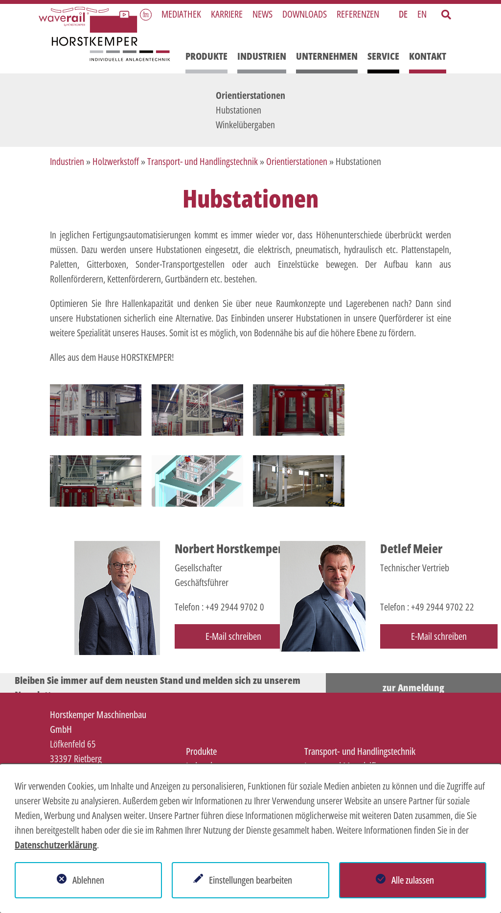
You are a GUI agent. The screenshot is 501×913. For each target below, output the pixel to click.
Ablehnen (88, 880)
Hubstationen (238, 110)
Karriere (227, 14)
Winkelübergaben (245, 124)
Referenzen (358, 14)
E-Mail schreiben (233, 636)
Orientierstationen (250, 95)
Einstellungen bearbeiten (250, 880)
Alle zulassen (412, 880)
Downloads (304, 14)
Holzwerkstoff (115, 161)
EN (422, 14)
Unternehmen (327, 56)
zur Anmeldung (413, 687)
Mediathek (181, 14)
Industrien (261, 56)
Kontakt (427, 56)
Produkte (206, 56)
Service (383, 56)
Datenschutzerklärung (56, 844)
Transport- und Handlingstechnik (202, 161)
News (262, 14)
